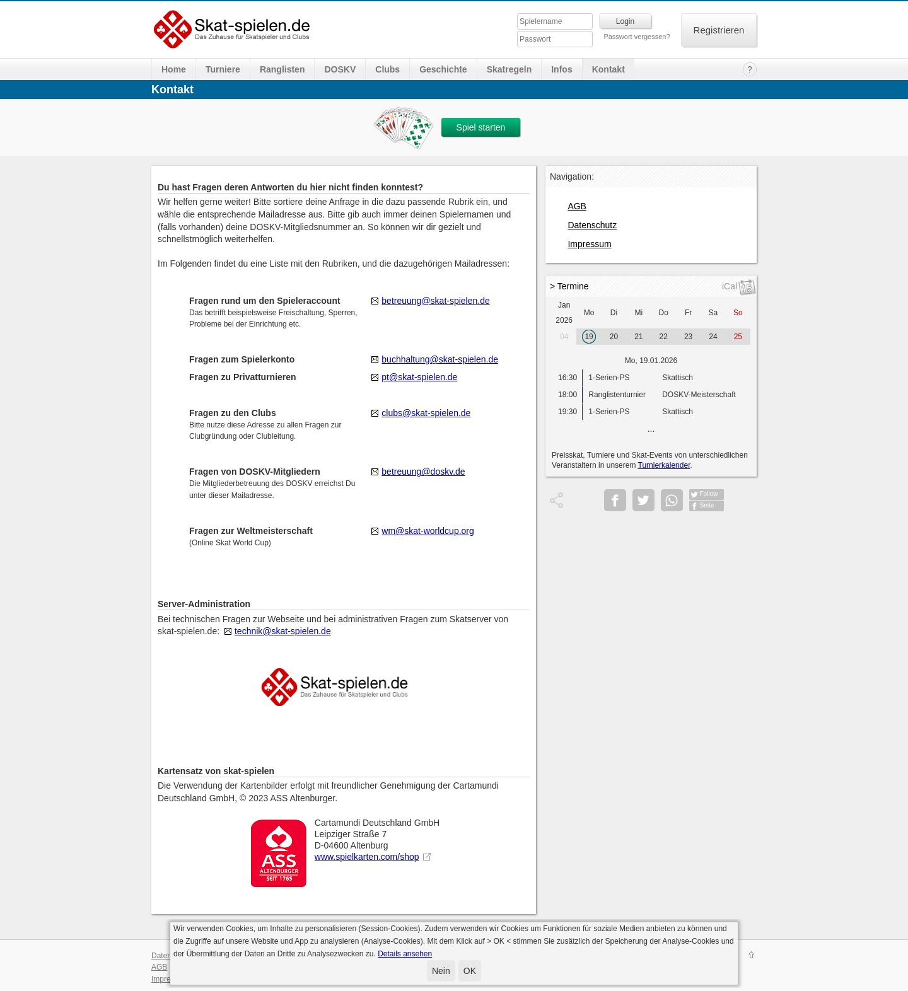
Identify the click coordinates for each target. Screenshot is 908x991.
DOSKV (340, 69)
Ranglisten (282, 69)
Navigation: (572, 176)
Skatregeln (509, 69)
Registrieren (719, 30)
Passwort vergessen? (636, 36)
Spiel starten (481, 127)
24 (713, 336)
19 (589, 336)
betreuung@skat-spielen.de (435, 301)
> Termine (569, 286)
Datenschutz (592, 225)
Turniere (223, 69)
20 (614, 336)
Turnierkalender (664, 465)
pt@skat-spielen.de (419, 377)
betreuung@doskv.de (423, 472)
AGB (577, 206)
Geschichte (443, 69)
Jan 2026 (564, 313)
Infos (561, 69)
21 (638, 336)
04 (564, 336)
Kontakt (608, 69)
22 (664, 336)
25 (738, 336)
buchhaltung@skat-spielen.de (439, 359)
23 (688, 336)
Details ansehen (405, 953)
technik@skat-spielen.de (283, 631)
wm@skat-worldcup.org (427, 531)
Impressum (589, 244)
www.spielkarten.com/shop (367, 857)
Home (173, 69)
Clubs (387, 69)
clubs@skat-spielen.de (425, 413)
